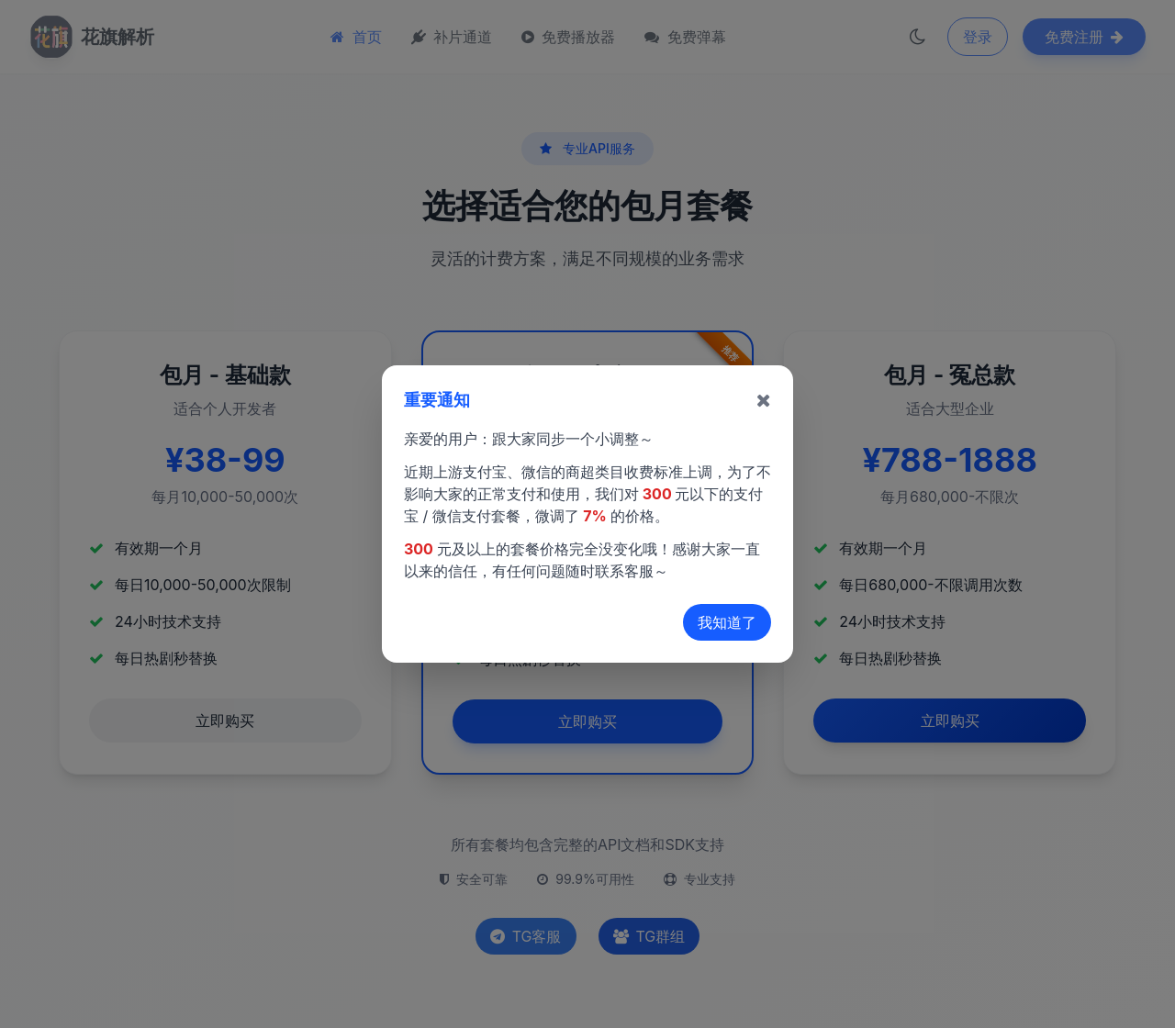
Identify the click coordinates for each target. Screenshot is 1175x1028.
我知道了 (727, 622)
